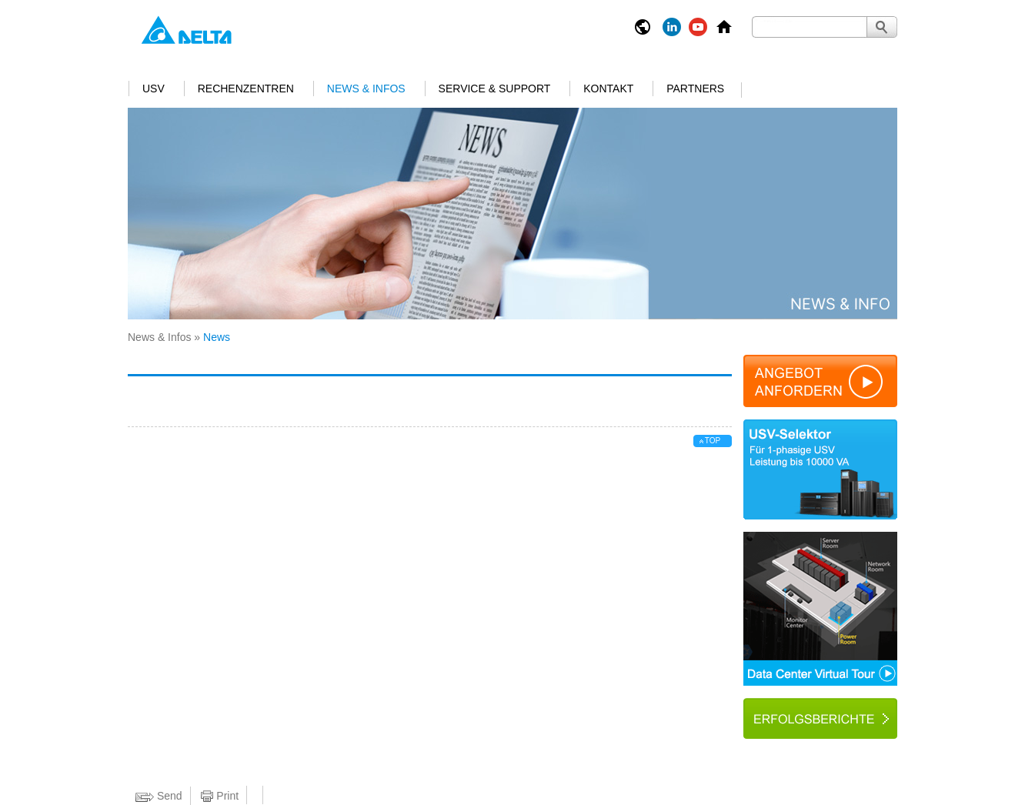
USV (154, 88)
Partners (695, 88)
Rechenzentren (246, 88)
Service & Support (495, 88)
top (712, 440)
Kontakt (608, 88)
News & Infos (366, 88)
